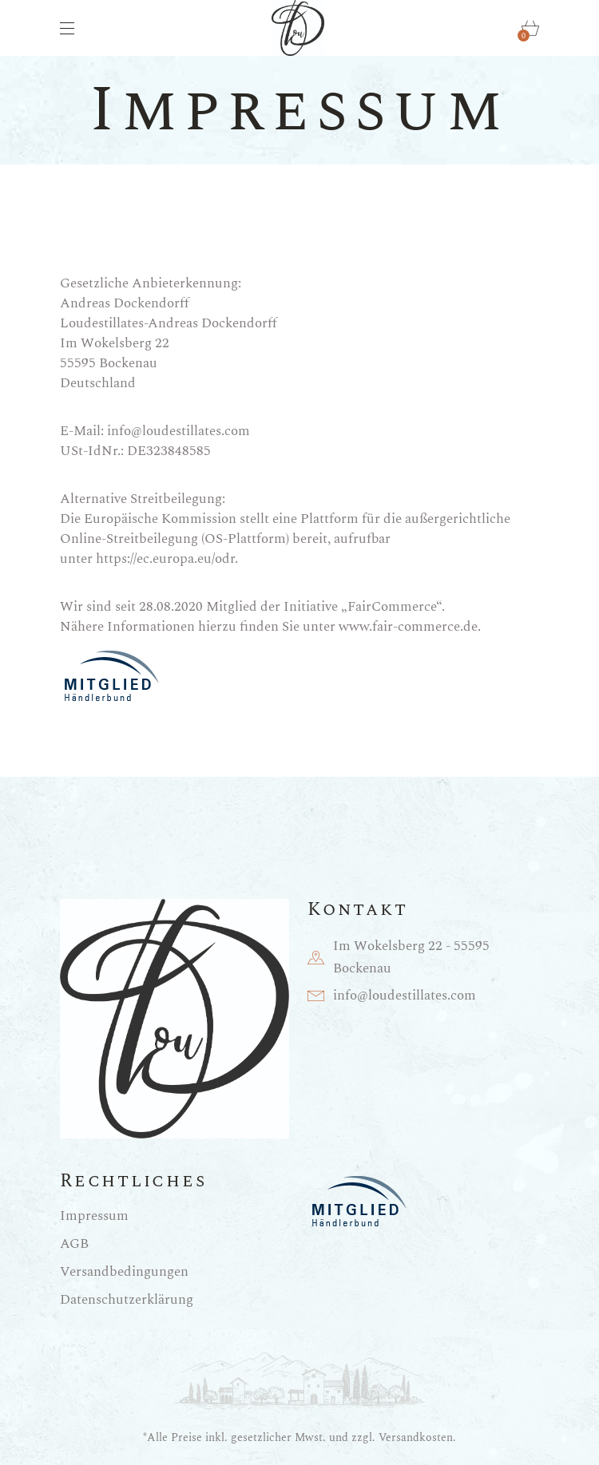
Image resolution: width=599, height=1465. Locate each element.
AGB (74, 1243)
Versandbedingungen (124, 1271)
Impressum (94, 1216)
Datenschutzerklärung (126, 1299)
